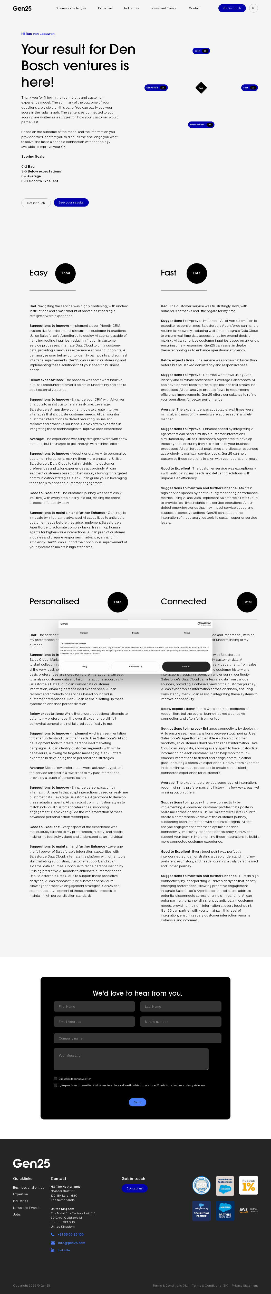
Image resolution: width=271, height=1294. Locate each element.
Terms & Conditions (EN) (210, 1282)
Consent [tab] (84, 633)
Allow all (186, 666)
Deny (84, 666)
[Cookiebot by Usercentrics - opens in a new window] (188, 624)
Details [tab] (135, 633)
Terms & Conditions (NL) (171, 1282)
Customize (135, 666)
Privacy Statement (245, 1282)
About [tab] (187, 633)
